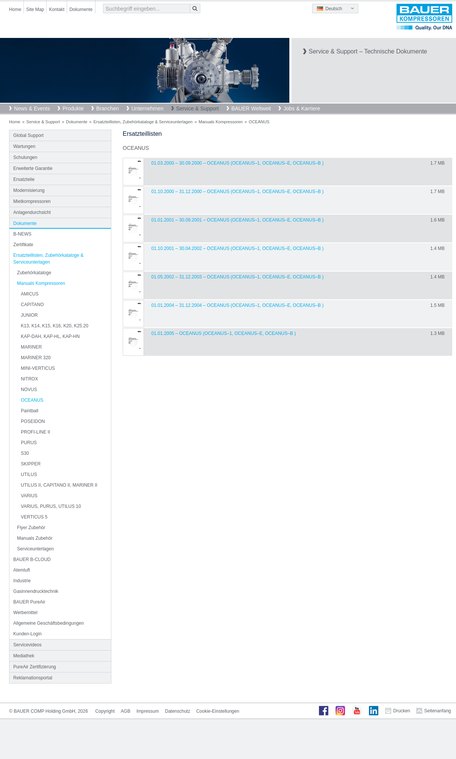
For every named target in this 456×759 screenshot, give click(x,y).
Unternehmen (147, 108)
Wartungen (24, 146)
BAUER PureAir (29, 602)
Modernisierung (29, 190)
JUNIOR (29, 315)
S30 (25, 453)
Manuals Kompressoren (221, 121)
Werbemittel (25, 612)
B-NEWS (22, 234)
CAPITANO (32, 304)
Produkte (73, 108)
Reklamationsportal (32, 677)
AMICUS (30, 294)
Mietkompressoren (32, 201)
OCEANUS (32, 400)
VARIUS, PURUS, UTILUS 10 (51, 506)
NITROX (29, 379)
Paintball (29, 410)
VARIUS (29, 495)
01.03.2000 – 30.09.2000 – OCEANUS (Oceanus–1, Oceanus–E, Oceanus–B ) (237, 163)
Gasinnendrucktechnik (35, 591)
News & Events (32, 108)
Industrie (22, 580)
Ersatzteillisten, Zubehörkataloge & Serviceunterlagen (143, 121)
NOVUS (29, 389)
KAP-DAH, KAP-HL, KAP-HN (50, 336)
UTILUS (29, 474)
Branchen (107, 108)
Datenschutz (178, 711)
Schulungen (25, 157)
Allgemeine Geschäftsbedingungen (48, 623)
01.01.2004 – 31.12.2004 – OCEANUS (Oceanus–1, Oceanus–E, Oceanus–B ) (237, 305)
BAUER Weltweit (251, 108)
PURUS (29, 442)
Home (15, 9)
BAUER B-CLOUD (32, 559)
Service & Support (197, 108)
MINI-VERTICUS (38, 368)
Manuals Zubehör (34, 538)
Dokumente (80, 9)
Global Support (28, 135)
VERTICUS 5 (34, 517)
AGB (125, 711)
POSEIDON (33, 421)
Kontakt (56, 9)
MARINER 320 (36, 357)
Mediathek (23, 655)
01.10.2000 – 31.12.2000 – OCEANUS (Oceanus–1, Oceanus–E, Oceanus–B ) (237, 191)
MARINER (31, 347)
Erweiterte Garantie (32, 168)
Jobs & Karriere (301, 108)
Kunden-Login (27, 633)
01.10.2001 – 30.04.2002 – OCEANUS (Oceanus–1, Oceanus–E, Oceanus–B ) (237, 248)
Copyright (104, 711)
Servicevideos (27, 644)
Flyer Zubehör (31, 527)
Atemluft (21, 570)
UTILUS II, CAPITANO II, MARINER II (59, 485)
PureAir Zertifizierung (34, 666)
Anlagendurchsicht (32, 212)
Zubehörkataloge (34, 272)
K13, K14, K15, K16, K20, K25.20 (54, 325)
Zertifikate (23, 244)
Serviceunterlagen (35, 549)
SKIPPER (31, 464)
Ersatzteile (23, 179)
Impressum (147, 711)
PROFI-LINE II (35, 432)
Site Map (35, 9)
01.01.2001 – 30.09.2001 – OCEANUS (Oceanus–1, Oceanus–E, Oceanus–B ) (237, 220)
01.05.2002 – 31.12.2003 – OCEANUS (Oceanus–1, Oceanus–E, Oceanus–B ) (237, 277)
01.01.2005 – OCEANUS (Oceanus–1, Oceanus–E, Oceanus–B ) (223, 333)
